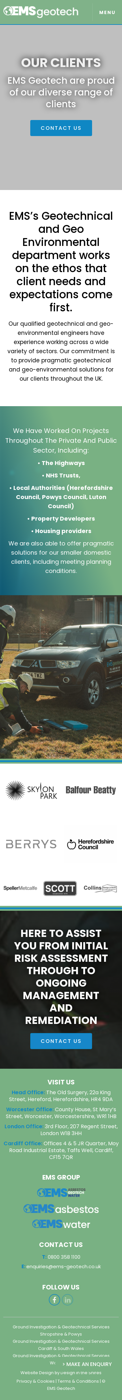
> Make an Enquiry (87, 1364)
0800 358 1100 (61, 1278)
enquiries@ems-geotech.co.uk (61, 1288)
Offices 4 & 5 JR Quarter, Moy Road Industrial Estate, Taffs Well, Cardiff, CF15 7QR (64, 1150)
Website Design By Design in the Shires (61, 1373)
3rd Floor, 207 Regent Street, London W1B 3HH (79, 1130)
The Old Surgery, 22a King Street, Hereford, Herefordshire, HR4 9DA (61, 1096)
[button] (107, 12)
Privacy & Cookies (36, 1381)
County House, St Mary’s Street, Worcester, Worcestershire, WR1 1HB (61, 1113)
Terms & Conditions (78, 1381)
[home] (43, 12)
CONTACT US (61, 128)
